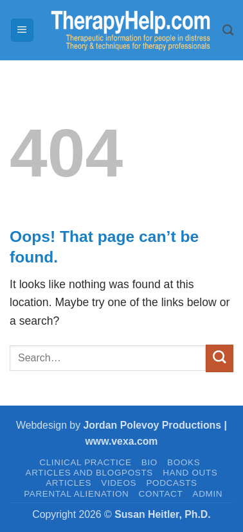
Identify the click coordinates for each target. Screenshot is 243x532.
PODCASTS (171, 483)
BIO (149, 462)
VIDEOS (118, 483)
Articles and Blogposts (89, 472)
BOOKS (183, 462)
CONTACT (161, 494)
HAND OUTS (190, 472)
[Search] (227, 30)
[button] (22, 30)
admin (208, 494)
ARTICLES (68, 483)
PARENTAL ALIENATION (76, 494)
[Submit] (219, 358)
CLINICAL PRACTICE (85, 462)
